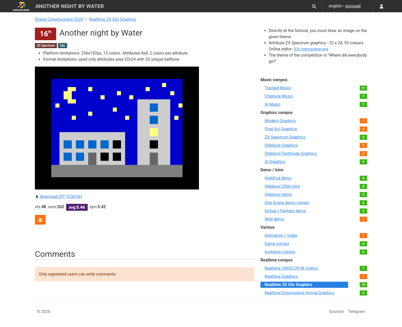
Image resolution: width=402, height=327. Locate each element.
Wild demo (274, 219)
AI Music (272, 104)
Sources (336, 311)
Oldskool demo (278, 194)
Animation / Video (281, 235)
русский (353, 6)
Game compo (277, 243)
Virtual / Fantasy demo (285, 210)
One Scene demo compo (287, 202)
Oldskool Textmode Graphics (291, 153)
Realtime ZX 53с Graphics (112, 19)
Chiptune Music (279, 96)
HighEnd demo (278, 178)
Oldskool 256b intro (282, 186)
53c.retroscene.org (311, 49)
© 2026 (44, 311)
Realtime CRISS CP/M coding (291, 268)
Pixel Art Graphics (281, 128)
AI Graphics (275, 161)
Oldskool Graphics (281, 145)
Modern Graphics (280, 120)
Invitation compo (280, 251)
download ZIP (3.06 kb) (58, 196)
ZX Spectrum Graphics (285, 137)
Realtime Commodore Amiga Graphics (299, 292)
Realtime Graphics (281, 276)
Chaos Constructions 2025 (59, 19)
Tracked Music (278, 88)
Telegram (356, 311)
